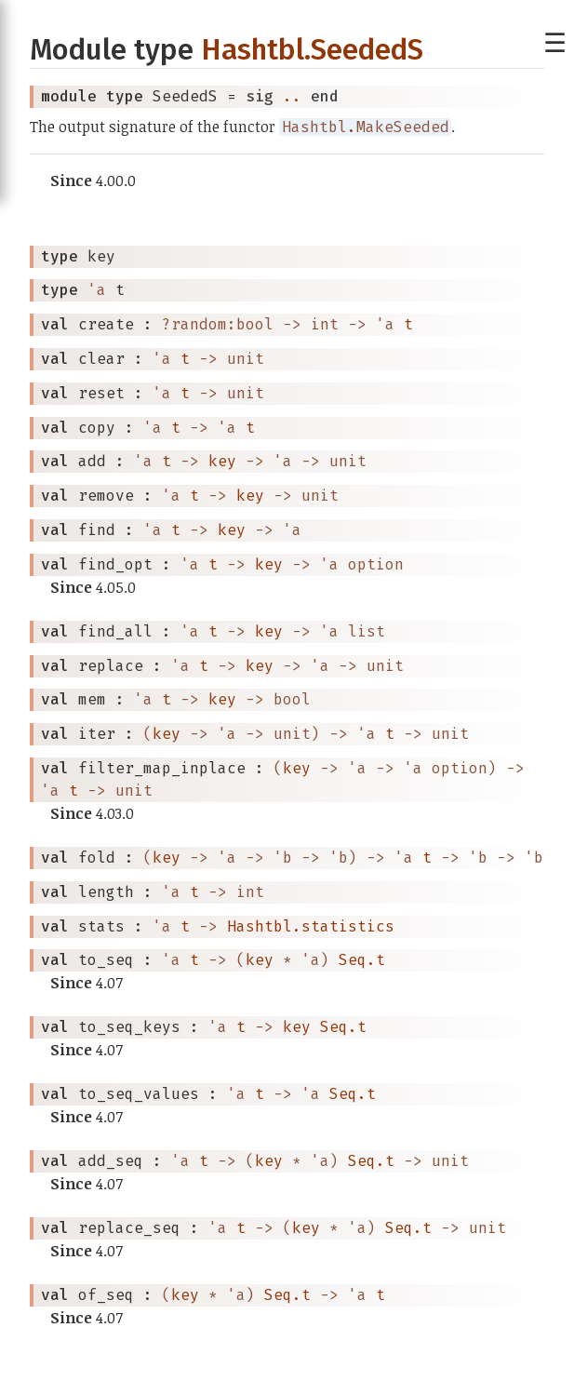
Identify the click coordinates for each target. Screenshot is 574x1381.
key (222, 461)
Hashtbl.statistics (310, 926)
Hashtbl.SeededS (312, 50)
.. (292, 96)
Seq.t (362, 960)
